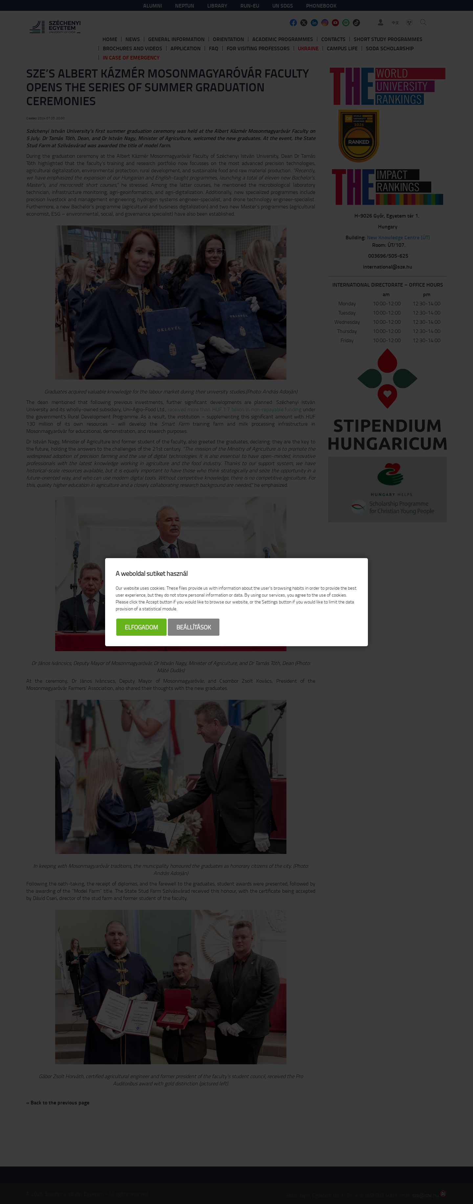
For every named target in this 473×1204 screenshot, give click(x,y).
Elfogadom (141, 627)
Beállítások (193, 627)
